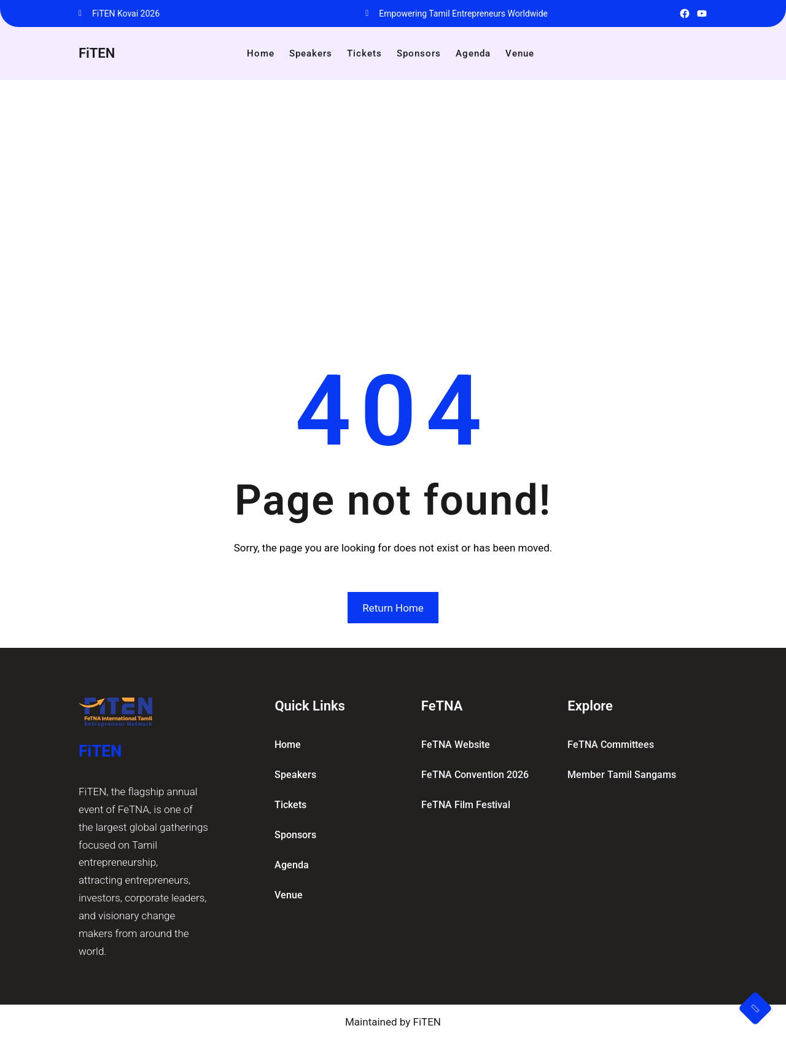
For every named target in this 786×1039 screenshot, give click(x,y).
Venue (288, 895)
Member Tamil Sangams (621, 774)
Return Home (393, 608)
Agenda (291, 865)
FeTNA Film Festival (465, 805)
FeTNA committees (610, 744)
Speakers (295, 774)
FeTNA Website (455, 744)
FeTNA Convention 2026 (475, 774)
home (287, 744)
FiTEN (97, 53)
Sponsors (295, 835)
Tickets (290, 805)
